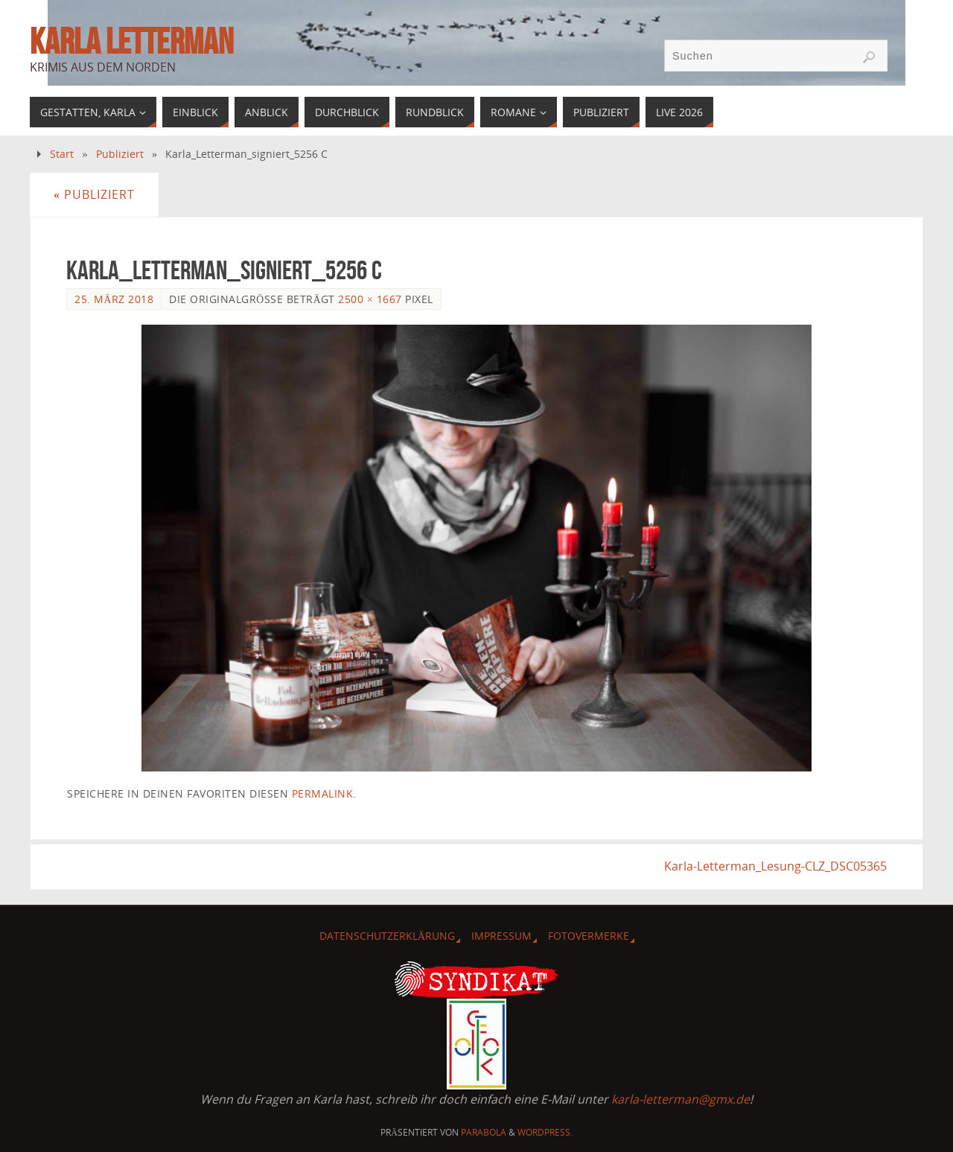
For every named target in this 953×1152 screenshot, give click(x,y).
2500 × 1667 (369, 299)
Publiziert (120, 154)
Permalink (323, 793)
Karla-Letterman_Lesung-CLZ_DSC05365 (775, 866)
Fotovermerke (588, 936)
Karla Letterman (131, 42)
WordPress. (545, 1132)
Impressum (501, 936)
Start (62, 154)
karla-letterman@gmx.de (680, 1099)
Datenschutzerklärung (387, 936)
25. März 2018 (113, 299)
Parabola (483, 1132)
